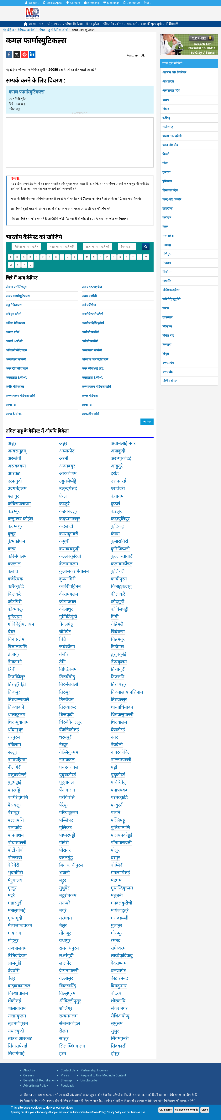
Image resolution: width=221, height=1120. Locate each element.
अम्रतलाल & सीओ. (16, 377)
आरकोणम (67, 473)
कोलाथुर (66, 609)
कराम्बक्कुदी (69, 549)
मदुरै (11, 895)
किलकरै (14, 594)
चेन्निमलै (117, 624)
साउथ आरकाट (20, 1038)
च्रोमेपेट (65, 631)
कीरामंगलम (68, 594)
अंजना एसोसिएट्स (16, 287)
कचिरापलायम (19, 503)
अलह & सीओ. (14, 414)
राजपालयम (17, 948)
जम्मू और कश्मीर (171, 199)
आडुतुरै (117, 466)
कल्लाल (14, 564)
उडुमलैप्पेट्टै (67, 481)
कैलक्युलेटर (93, 24)
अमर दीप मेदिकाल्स (17, 368)
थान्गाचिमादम (122, 707)
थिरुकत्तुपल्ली (122, 714)
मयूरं (62, 910)
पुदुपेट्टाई (14, 782)
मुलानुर (116, 925)
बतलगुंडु (66, 857)
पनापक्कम (120, 790)
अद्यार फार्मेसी (89, 296)
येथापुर (65, 940)
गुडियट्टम (15, 616)
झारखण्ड (167, 208)
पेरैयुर (63, 805)
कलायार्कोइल (121, 564)
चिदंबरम (118, 631)
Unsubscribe (89, 1080)
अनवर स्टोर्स (12, 332)
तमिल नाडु (168, 335)
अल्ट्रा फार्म (12, 405)
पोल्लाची (15, 857)
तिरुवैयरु (66, 699)
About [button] (32, 2)
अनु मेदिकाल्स (14, 305)
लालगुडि (14, 963)
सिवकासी (118, 1046)
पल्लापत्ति (16, 820)
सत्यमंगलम (68, 1016)
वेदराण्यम (118, 963)
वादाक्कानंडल (19, 986)
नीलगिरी (14, 767)
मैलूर (63, 925)
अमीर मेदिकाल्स (15, 386)
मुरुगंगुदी (15, 918)
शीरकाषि (118, 1001)
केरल (165, 226)
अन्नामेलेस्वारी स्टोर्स (92, 314)
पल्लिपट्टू (118, 820)
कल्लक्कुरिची (70, 556)
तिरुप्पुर (14, 692)
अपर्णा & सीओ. (14, 341)
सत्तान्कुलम (17, 1016)
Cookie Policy (98, 1112)
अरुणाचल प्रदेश (171, 90)
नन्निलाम (14, 744)
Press (65, 1075)
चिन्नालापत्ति (17, 646)
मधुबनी (117, 895)
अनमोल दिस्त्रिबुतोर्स (93, 323)
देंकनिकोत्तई (69, 729)
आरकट (14, 473)
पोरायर (65, 850)
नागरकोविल (120, 752)
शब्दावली (133, 24)
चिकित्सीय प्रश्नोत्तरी (114, 24)
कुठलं (115, 503)
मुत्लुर (12, 888)
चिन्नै (62, 639)
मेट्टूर (62, 880)
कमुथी (64, 541)
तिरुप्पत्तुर (119, 684)
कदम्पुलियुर (120, 518)
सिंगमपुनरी (120, 1038)
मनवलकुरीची (121, 903)
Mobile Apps (52, 2)
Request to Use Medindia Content (103, 1075)
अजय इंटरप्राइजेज (92, 287)
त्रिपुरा (165, 353)
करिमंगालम (17, 556)
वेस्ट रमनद (119, 978)
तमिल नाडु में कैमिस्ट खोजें (53, 30)
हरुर (62, 1053)
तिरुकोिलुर (16, 677)
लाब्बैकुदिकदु (122, 955)
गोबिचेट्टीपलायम (21, 624)
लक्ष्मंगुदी (66, 955)
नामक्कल (67, 759)
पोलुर (115, 850)
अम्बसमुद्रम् (17, 451)
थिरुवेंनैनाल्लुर (70, 722)
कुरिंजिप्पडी (120, 549)
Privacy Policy (114, 1112)
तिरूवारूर (67, 707)
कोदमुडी (117, 601)
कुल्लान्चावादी (122, 556)
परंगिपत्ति (67, 797)
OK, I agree (166, 1109)
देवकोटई (118, 729)
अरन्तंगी (14, 458)
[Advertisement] (80, 142)
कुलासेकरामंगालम (74, 571)
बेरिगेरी (13, 865)
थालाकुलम (16, 714)
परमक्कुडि (119, 797)
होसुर (115, 1053)
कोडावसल (67, 601)
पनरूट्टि (14, 790)
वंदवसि (13, 970)
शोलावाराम (17, 1008)
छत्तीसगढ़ (167, 127)
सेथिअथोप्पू (120, 1016)
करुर (12, 549)
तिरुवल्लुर (119, 699)
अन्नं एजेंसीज (89, 305)
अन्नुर (63, 443)
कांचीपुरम (119, 579)
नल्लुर (12, 752)
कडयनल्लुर (68, 511)
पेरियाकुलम (68, 812)
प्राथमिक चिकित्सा (74, 24)
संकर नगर (119, 1008)
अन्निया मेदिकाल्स (15, 323)
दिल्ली (165, 154)
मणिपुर (166, 254)
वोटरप (116, 993)
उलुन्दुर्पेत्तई (68, 488)
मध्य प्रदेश (168, 235)
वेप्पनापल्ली (68, 970)
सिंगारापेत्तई (17, 1046)
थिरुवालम (119, 722)
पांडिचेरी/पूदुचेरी (171, 299)
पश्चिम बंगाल (169, 381)
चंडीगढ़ (166, 118)
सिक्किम (167, 326)
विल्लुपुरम (67, 993)
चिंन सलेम (16, 639)
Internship (92, 2)
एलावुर (13, 496)
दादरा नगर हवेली (172, 136)
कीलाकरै (118, 594)
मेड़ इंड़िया (8, 30)
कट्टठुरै (64, 503)
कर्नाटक (166, 217)
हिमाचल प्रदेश (170, 190)
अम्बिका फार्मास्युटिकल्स (95, 359)
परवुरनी (117, 805)
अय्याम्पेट (66, 451)
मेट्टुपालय (15, 880)
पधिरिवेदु (118, 782)
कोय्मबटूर (16, 609)
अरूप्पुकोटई (121, 458)
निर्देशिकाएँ (173, 24)
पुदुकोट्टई (118, 774)
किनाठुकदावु (121, 586)
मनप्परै (64, 903)
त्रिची (11, 669)
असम (165, 100)
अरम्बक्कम (17, 466)
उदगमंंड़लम (17, 488)
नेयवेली (117, 744)
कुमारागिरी (119, 541)
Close (205, 1109)
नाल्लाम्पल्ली (121, 759)
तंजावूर (13, 654)
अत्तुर (12, 443)
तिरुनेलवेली (68, 684)
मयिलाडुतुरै (120, 910)
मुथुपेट (64, 888)
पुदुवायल (66, 782)
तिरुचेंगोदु (67, 677)
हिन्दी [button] (147, 2)
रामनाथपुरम (69, 948)
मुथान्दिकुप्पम (122, 888)
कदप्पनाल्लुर (69, 518)
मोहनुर (13, 940)
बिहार (165, 109)
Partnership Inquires (94, 1070)
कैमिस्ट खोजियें (26, 30)
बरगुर (115, 857)
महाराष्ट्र (166, 245)
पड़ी (114, 767)
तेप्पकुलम (119, 661)
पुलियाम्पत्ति (120, 827)
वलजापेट (118, 970)
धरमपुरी (65, 737)
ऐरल (63, 496)
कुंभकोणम (16, 541)
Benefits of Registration (39, 1080)
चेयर (11, 631)
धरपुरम (14, 737)
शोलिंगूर (65, 1008)
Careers (73, 2)
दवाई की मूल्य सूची (152, 24)
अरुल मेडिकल (90, 395)
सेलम (63, 1031)
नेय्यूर (63, 744)
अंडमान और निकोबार (174, 72)
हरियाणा (167, 181)
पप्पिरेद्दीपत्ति (18, 797)
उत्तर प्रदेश (168, 363)
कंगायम (117, 496)
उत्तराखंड (167, 372)
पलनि (115, 812)
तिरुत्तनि (117, 677)
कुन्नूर (12, 533)
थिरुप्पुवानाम (18, 722)
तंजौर (63, 654)
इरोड (115, 473)
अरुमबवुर (67, 466)
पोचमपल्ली (17, 842)
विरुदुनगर (119, 986)
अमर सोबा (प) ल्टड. (93, 368)
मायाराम (14, 933)
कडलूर (116, 511)
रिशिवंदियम (17, 955)
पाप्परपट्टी (67, 835)
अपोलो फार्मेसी (90, 341)
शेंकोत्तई (14, 1001)
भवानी (64, 872)
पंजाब (165, 308)
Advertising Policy (35, 1085)
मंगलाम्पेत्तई (120, 872)
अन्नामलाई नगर (123, 443)
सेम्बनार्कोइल (69, 1023)
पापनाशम (16, 835)
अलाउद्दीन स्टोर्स (90, 414)
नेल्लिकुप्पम (68, 752)
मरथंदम (65, 918)
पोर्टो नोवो (16, 850)
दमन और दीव (170, 145)
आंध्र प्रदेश (168, 81)
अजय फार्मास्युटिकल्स (18, 296)
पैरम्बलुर (14, 805)
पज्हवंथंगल (68, 767)
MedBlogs (111, 2)
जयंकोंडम (67, 646)
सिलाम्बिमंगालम (72, 1046)
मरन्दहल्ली (119, 918)
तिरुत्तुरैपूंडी (17, 684)
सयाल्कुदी (16, 1031)
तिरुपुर (64, 692)
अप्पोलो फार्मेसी (90, 332)
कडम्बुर (14, 511)
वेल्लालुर (66, 978)
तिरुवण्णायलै (18, 699)
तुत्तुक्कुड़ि (118, 654)
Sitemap (66, 1080)
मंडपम (116, 880)
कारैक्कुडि (16, 586)
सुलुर (115, 1031)
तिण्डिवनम (67, 669)
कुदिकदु (117, 526)
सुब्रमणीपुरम (18, 1023)
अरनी (63, 458)
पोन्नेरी (64, 842)
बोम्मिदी (117, 865)
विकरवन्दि (67, 986)
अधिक (147, 421)
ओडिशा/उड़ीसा (170, 290)
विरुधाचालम (18, 993)
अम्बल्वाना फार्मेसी (92, 350)
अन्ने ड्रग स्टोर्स (13, 314)
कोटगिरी (15, 601)
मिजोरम (166, 272)
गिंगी (114, 616)
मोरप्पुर (117, 933)
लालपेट (65, 963)
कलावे (13, 571)
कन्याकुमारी (68, 533)
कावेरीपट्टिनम (70, 586)
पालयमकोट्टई (121, 835)
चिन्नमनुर (118, 639)
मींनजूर (65, 933)
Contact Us (131, 2)
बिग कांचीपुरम (71, 865)
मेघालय (166, 263)
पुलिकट (65, 827)
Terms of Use (138, 1112)
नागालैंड (166, 281)
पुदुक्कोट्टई (67, 774)
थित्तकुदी (66, 714)
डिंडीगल (117, 646)
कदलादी (66, 526)
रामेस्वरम (118, 948)
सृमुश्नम (117, 1023)
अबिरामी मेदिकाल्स (16, 350)
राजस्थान (167, 317)
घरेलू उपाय (54, 24)
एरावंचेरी (118, 488)
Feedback (67, 1085)
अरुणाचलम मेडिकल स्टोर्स (96, 386)
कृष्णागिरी (67, 579)
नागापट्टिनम (17, 759)
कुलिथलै (117, 571)
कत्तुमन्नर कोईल (20, 518)
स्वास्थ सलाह (37, 24)
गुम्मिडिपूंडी (68, 616)
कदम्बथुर (15, 526)
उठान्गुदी (15, 481)
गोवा (164, 163)
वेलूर (11, 978)
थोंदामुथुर (15, 729)
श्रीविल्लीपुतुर (70, 1001)
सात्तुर (64, 1038)
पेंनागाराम (67, 790)
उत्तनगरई (118, 481)
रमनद (115, 940)
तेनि (62, 661)
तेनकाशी (15, 661)
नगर (114, 737)
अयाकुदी (118, 451)
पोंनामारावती (121, 842)
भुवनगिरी (15, 872)
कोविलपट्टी (119, 609)
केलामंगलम (68, 564)
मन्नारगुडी (15, 903)
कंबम (115, 533)
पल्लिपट (66, 820)
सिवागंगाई (16, 1053)
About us (29, 1070)
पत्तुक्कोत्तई (17, 774)
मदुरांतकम (67, 895)
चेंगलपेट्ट (66, 624)
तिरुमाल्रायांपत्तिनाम (127, 692)
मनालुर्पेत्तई (16, 910)
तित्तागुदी (118, 669)
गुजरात (166, 172)
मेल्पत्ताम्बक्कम (20, 925)
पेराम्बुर (13, 812)
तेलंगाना (166, 344)
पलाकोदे (15, 827)
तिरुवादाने (16, 707)
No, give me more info (186, 1109)
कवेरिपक (15, 579)
